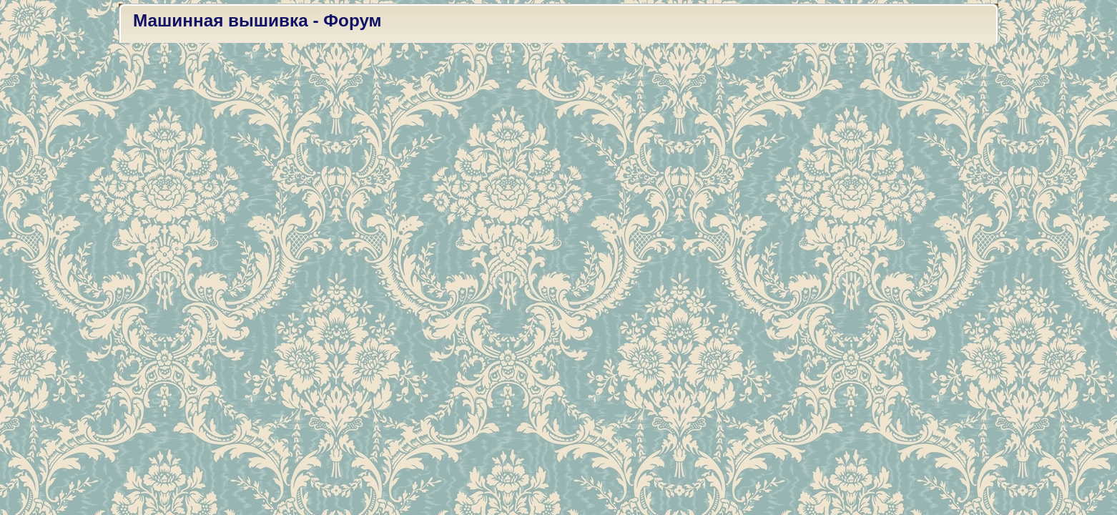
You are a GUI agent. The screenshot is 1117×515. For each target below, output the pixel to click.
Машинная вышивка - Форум (257, 20)
